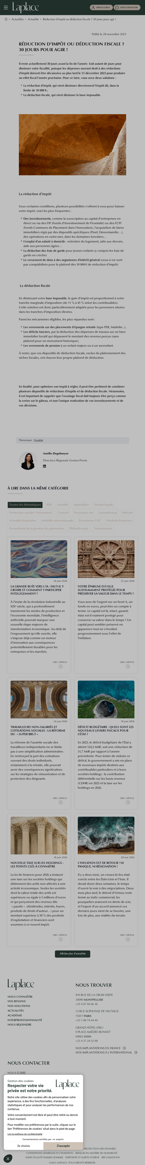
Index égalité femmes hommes (44, 1158)
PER (49, 504)
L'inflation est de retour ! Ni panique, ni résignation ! (101, 864)
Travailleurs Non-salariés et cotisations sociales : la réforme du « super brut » (38, 730)
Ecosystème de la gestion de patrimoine (36, 528)
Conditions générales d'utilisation (49, 1153)
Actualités (16, 1010)
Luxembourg (108, 512)
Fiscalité (38, 440)
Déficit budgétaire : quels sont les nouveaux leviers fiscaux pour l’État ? (106, 730)
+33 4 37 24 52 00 (87, 1041)
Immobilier (81, 504)
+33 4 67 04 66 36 (87, 1004)
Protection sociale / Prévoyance (30, 512)
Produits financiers (119, 520)
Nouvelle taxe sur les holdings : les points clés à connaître (37, 864)
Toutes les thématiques (25, 504)
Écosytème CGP (90, 520)
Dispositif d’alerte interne (82, 1158)
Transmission (103, 528)
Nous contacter (128, 7)
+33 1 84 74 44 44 (87, 1020)
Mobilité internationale (57, 520)
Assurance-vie (83, 512)
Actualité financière (22, 520)
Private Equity (104, 504)
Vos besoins (17, 1001)
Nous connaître (20, 996)
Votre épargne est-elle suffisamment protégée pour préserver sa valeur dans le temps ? (106, 590)
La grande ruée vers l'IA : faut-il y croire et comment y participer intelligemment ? (37, 590)
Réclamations (111, 1158)
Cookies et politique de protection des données (84, 1149)
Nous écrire (17, 1073)
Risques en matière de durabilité (96, 1153)
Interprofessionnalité (25, 1020)
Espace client (103, 7)
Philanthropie (78, 528)
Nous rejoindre (20, 1024)
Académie (15, 1015)
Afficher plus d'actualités (73, 954)
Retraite (127, 512)
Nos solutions (19, 1006)
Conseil (63, 512)
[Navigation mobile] (7, 7)
